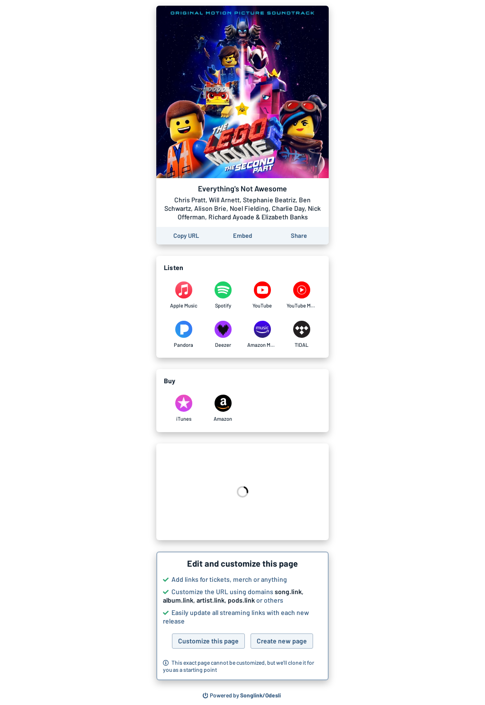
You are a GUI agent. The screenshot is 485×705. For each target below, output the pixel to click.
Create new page (282, 641)
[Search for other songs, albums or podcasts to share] (242, 695)
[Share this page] (299, 236)
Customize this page (208, 641)
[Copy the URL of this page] (186, 236)
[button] (242, 616)
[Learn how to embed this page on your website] (242, 236)
